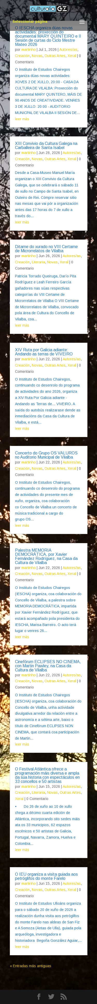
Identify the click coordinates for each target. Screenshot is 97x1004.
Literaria (38, 262)
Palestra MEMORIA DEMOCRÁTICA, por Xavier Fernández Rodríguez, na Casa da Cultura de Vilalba (46, 556)
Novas (37, 56)
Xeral (72, 56)
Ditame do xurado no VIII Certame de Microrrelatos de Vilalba (46, 248)
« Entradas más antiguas (30, 966)
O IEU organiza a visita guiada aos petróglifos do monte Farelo (46, 876)
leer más (22, 119)
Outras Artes (54, 56)
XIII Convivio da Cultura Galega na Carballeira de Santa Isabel (46, 145)
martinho (28, 49)
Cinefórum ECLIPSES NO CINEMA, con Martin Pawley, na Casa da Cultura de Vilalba (48, 665)
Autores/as (68, 49)
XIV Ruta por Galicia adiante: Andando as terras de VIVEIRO (44, 352)
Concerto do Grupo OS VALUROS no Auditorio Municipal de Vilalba (46, 455)
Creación (22, 56)
